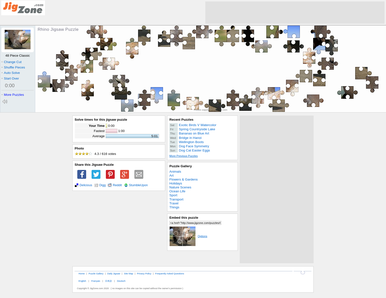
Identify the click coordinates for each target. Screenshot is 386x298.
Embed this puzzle (183, 217)
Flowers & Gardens (183, 179)
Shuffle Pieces (13, 67)
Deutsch (121, 281)
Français (95, 281)
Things (174, 207)
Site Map (128, 273)
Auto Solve (10, 73)
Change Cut (11, 62)
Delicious (86, 185)
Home (82, 273)
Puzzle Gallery (180, 166)
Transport (176, 199)
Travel (173, 203)
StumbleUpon (138, 185)
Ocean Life (177, 191)
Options (188, 236)
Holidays (175, 183)
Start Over (10, 78)
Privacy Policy (144, 273)
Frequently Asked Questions (169, 273)
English (82, 281)
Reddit (117, 185)
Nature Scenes (180, 187)
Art (171, 175)
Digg (102, 185)
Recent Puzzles (181, 119)
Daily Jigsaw (113, 273)
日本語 (108, 281)
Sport (173, 195)
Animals (175, 171)
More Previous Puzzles (183, 155)
